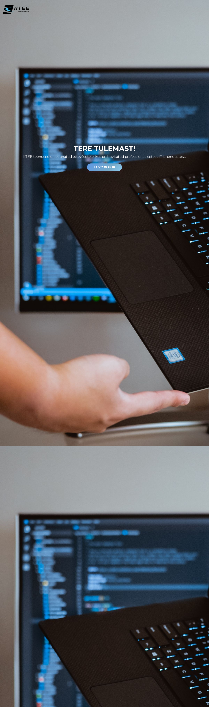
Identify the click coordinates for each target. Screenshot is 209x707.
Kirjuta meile (104, 167)
